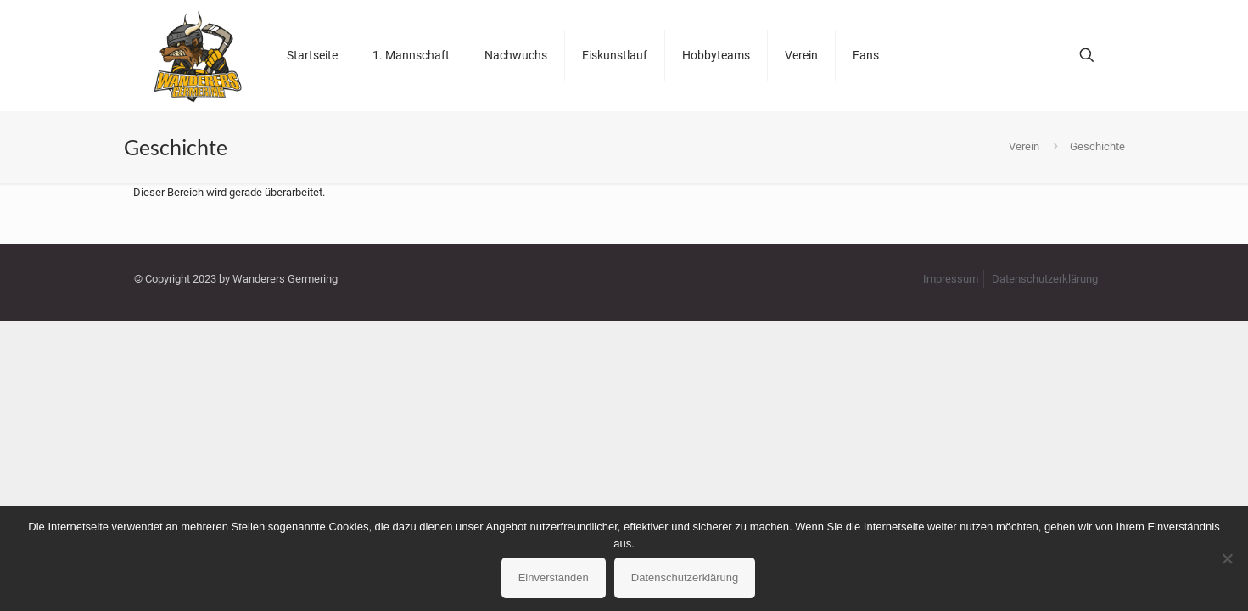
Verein (1024, 146)
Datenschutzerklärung (1045, 278)
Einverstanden (553, 577)
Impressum (950, 278)
